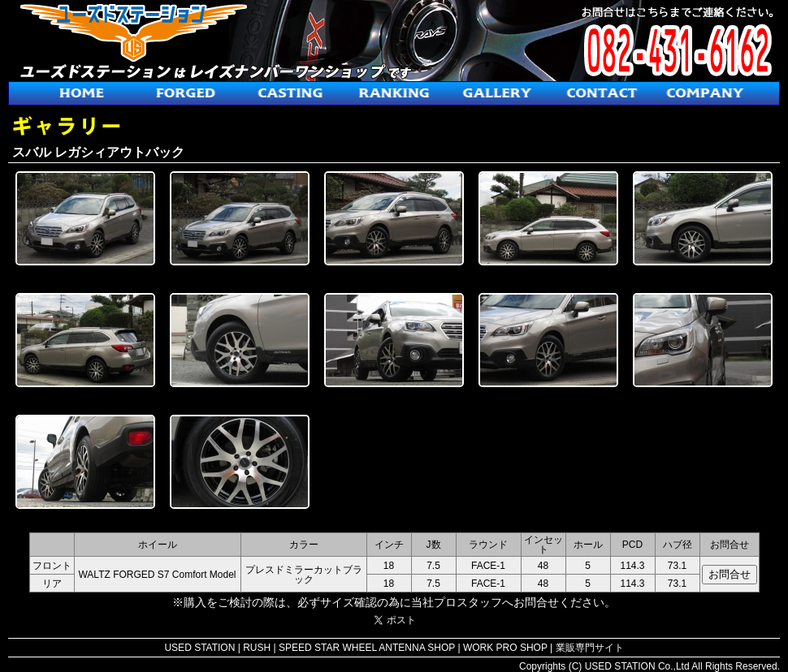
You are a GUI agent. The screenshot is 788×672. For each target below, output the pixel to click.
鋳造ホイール (290, 93)
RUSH (257, 647)
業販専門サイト (590, 647)
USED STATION (199, 647)
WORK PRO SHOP (505, 647)
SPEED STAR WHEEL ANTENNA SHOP (367, 647)
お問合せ (602, 93)
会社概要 (706, 93)
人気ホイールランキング (394, 93)
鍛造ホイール (186, 93)
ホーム (82, 93)
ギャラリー (498, 93)
